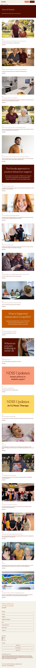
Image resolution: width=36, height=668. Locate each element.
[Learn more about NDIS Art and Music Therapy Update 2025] (18, 408)
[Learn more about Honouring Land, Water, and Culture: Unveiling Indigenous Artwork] (18, 584)
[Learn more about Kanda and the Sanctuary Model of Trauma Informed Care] (18, 294)
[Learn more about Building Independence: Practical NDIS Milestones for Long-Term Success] (18, 32)
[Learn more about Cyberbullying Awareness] (18, 351)
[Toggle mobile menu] (32, 2)
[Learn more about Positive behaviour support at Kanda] (18, 178)
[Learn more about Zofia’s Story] (18, 437)
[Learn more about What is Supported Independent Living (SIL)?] (18, 322)
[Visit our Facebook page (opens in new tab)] (18, 637)
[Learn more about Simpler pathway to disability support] (18, 379)
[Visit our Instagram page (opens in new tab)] (18, 640)
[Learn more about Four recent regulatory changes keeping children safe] (18, 207)
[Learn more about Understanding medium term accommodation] (18, 89)
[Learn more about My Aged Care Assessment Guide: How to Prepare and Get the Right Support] (18, 61)
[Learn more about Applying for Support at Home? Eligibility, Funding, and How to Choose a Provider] (18, 265)
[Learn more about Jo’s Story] (18, 555)
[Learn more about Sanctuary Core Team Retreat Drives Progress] (18, 496)
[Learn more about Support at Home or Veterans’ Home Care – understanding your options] (18, 119)
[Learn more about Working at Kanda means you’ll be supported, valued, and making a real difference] (18, 148)
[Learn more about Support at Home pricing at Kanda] (18, 236)
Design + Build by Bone (10, 665)
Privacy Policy (4, 665)
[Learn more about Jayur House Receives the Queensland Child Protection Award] (18, 526)
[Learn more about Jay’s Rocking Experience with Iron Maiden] (18, 467)
